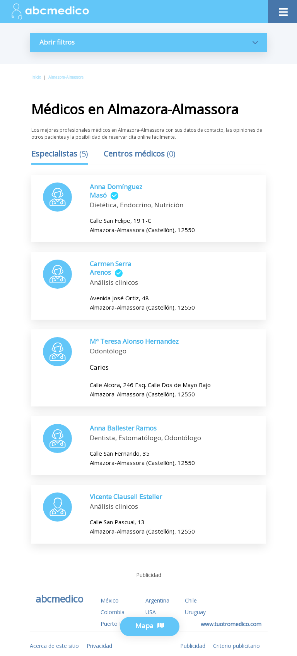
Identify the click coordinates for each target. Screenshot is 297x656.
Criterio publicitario (236, 645)
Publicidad (192, 645)
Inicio (36, 77)
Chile (191, 600)
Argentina (157, 600)
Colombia (113, 612)
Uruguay (195, 612)
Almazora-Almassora (66, 77)
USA (150, 612)
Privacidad (99, 645)
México (110, 600)
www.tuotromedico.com (231, 624)
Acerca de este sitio (54, 645)
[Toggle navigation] (282, 10)
